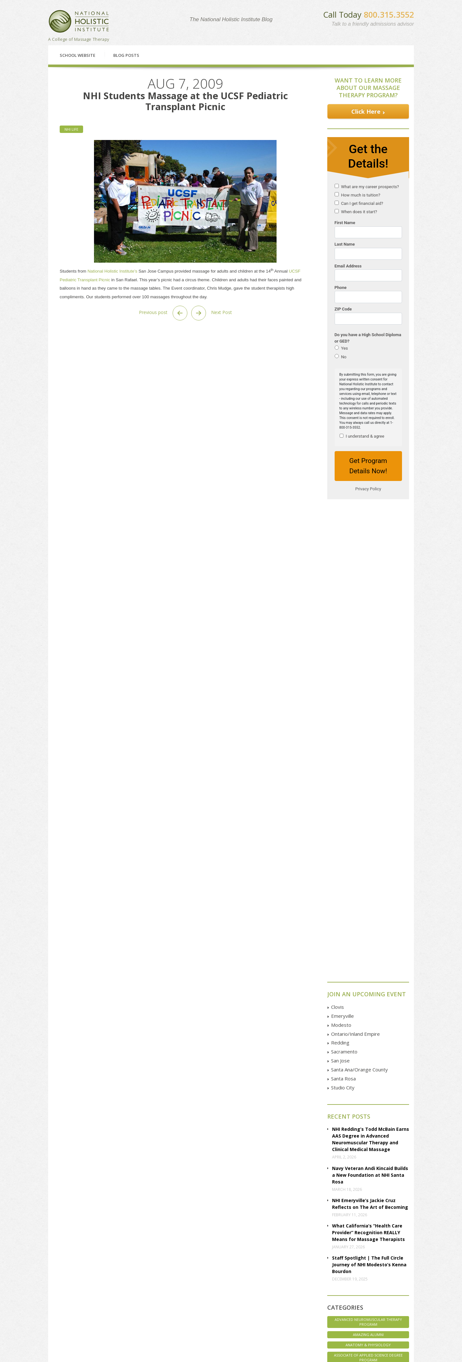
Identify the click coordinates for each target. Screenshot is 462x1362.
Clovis (337, 535)
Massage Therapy (368, 959)
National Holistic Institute (79, 21)
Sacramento (344, 579)
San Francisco (141, 1299)
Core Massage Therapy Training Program (368, 915)
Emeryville (342, 544)
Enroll (274, 1224)
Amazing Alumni (368, 862)
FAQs (62, 1278)
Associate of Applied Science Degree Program (368, 885)
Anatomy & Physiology (368, 872)
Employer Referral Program (82, 1314)
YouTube (355, 1287)
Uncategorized (368, 1021)
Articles (64, 1292)
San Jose (340, 588)
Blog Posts (126, 55)
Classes (87, 1224)
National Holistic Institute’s (112, 271)
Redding (340, 570)
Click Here (366, 111)
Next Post (211, 313)
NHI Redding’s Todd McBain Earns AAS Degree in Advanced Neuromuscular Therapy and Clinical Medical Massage (370, 667)
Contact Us (362, 1224)
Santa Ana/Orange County (359, 597)
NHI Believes (368, 969)
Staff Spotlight (368, 990)
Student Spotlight (368, 1011)
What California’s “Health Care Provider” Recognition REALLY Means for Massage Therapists (368, 760)
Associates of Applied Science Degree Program (368, 900)
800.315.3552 (389, 14)
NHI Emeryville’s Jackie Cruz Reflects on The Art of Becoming (370, 731)
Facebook (356, 1265)
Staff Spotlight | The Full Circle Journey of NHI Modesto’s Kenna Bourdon (369, 792)
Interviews (368, 938)
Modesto (341, 553)
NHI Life (71, 129)
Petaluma (137, 1278)
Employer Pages (72, 1307)
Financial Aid (182, 1224)
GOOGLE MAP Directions (293, 1280)
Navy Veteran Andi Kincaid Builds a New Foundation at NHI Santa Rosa (370, 703)
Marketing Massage (368, 949)
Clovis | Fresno (143, 1264)
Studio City (343, 615)
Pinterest (355, 1301)
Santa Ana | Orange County (154, 1314)
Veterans (368, 1031)
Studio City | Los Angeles (152, 1321)
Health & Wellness (368, 928)
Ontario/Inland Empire (355, 562)
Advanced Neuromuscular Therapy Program (368, 849)
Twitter (353, 1279)
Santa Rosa (343, 606)
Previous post (163, 313)
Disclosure (67, 1299)
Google (353, 1272)
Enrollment (67, 1271)
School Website (77, 55)
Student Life (368, 1000)
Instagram (356, 1294)
